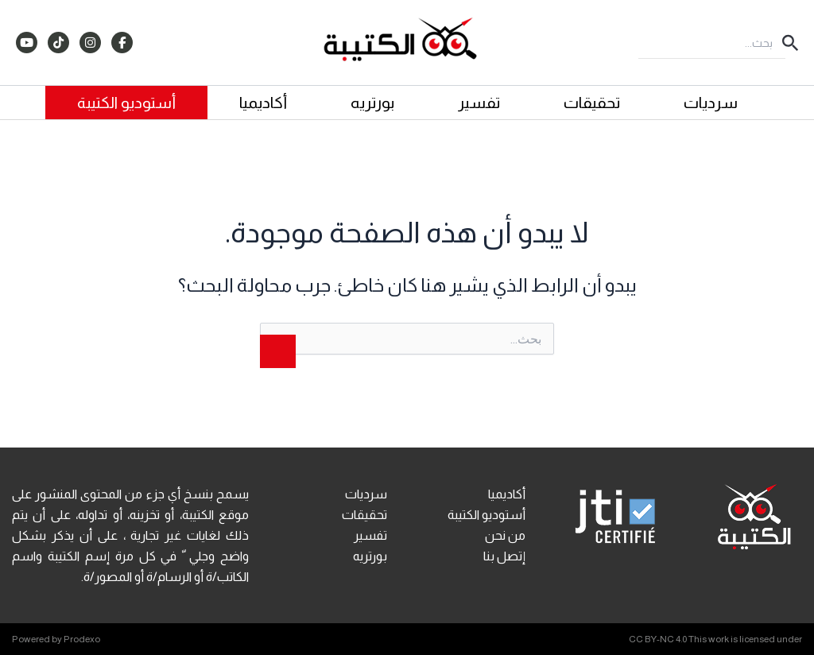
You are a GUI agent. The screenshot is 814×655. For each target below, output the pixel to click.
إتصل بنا (504, 556)
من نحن (505, 535)
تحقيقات (592, 102)
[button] (789, 43)
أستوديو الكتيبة (126, 102)
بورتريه (372, 102)
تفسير (479, 102)
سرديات (711, 102)
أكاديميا (263, 102)
